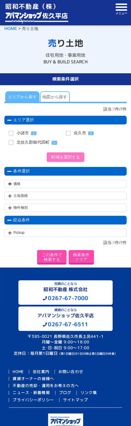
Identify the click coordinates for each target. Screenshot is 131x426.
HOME (10, 28)
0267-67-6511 (68, 324)
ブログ (65, 392)
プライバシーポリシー (33, 399)
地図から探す (54, 97)
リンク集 (89, 392)
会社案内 (41, 371)
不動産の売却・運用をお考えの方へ (45, 385)
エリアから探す (22, 97)
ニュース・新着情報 (31, 392)
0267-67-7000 (68, 298)
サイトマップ (75, 399)
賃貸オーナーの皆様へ (33, 378)
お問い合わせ (70, 371)
